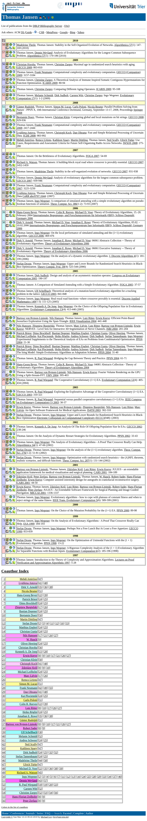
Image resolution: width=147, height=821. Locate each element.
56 (40, 647)
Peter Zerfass (41, 476)
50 (40, 615)
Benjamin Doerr (25, 117)
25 (45, 599)
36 (45, 587)
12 (3, 623)
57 (45, 780)
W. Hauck (104, 476)
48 (45, 583)
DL (23, 32)
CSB (41, 32)
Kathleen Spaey (61, 140)
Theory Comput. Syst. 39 (51, 266)
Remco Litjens (43, 140)
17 (40, 607)
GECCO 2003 (24, 394)
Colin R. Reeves (64, 212)
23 (3, 667)
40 (3, 736)
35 (40, 587)
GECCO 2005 (48, 293)
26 (45, 607)
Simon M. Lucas (62, 106)
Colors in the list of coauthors (14, 807)
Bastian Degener (61, 333)
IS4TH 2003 (94, 410)
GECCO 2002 (134, 426)
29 (3, 691)
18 (3, 647)
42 (40, 687)
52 (40, 736)
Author (89, 813)
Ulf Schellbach (43, 290)
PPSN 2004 (104, 352)
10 (3, 615)
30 (3, 695)
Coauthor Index (15, 571)
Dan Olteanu (79, 132)
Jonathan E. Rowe (81, 222)
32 (3, 704)
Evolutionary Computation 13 (46, 309)
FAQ (67, 26)
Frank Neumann (43, 72)
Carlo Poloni (79, 106)
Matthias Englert (80, 333)
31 (3, 700)
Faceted (67, 813)
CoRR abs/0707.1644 (34, 196)
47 (40, 579)
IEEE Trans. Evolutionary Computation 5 (75, 500)
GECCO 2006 (36, 235)
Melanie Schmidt (44, 95)
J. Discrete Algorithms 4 (122, 256)
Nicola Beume (95, 106)
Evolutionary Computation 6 (81, 551)
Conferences (17, 813)
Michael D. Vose (84, 212)
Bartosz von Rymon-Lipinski (32, 318)
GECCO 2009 (24, 67)
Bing (72, 32)
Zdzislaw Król (75, 469)
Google (64, 32)
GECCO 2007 (135, 162)
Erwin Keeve (103, 318)
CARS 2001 (100, 472)
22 (40, 595)
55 (50, 687)
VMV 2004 (52, 375)
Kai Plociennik (45, 336)
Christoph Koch (63, 132)
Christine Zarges (63, 64)
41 (40, 583)
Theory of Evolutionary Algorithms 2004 (67, 367)
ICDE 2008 (29, 135)
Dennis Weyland (43, 52)
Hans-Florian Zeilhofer (24, 796)
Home (5, 813)
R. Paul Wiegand (44, 358)
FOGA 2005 (126, 284)
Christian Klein (61, 117)
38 (50, 587)
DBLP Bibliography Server (47, 26)
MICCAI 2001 (38, 492)
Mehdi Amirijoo (25, 140)
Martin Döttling (79, 140)
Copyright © (7, 817)
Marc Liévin (80, 325)
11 (3, 619)
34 (3, 712)
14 (3, 631)
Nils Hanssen (56, 318)
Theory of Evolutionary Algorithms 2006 (67, 243)
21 (45, 635)
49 (45, 687)
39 (45, 595)
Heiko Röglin (62, 336)
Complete (78, 813)
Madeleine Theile (26, 45)
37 (3, 724)
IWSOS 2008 (130, 143)
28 (45, 651)
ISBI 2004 (111, 328)
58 (45, 760)
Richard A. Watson (27, 162)
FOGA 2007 (92, 156)
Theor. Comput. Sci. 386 (63, 203)
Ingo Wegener (42, 200)
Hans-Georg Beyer (27, 212)
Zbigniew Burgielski (43, 325)
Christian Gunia (99, 333)
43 (3, 748)
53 (3, 788)
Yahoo (80, 32)
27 (55, 635)
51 (40, 591)
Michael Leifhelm (26, 336)
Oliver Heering (117, 333)
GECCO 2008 (135, 117)
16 (62, 623)
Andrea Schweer (79, 336)
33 (67, 623)
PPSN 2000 (123, 510)
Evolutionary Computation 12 (118, 379)
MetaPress (52, 32)
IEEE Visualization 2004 (83, 321)
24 (40, 599)
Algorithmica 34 (25, 445)
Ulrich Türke (127, 140)
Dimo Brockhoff (42, 333)
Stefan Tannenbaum (115, 336)
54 (3, 792)
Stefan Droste (24, 263)
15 (3, 635)
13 (3, 627)
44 (3, 752)
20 (3, 655)
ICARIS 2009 (50, 82)
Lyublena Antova (26, 132)
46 (3, 760)
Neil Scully (113, 140)
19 (3, 651)
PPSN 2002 (123, 435)
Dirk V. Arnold (25, 222)
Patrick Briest (24, 333)
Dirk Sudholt (61, 95)
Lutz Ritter (88, 318)
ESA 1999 (28, 523)
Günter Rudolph (25, 106)
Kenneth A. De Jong (45, 306)
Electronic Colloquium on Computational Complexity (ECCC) (70, 417)
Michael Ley (46, 817)
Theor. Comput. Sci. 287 (75, 460)
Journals (30, 813)
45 (3, 756)
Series (40, 813)
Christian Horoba (26, 64)
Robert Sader (118, 476)
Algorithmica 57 (123, 45)
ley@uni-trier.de (60, 817)
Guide (28, 32)
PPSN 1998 (50, 543)
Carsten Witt (76, 95)
